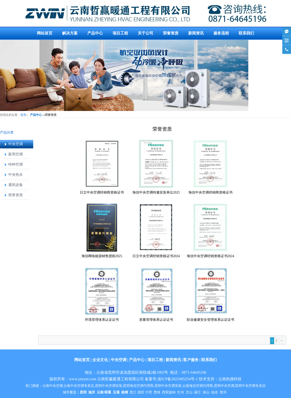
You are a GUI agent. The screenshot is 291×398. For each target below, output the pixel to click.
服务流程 (221, 33)
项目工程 (120, 33)
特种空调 (15, 164)
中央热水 (15, 175)
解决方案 (70, 33)
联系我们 (246, 33)
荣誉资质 (170, 33)
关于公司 (145, 33)
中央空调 (15, 144)
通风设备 (15, 185)
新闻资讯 (196, 33)
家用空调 (15, 154)
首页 (23, 115)
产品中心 (95, 33)
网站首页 (44, 33)
